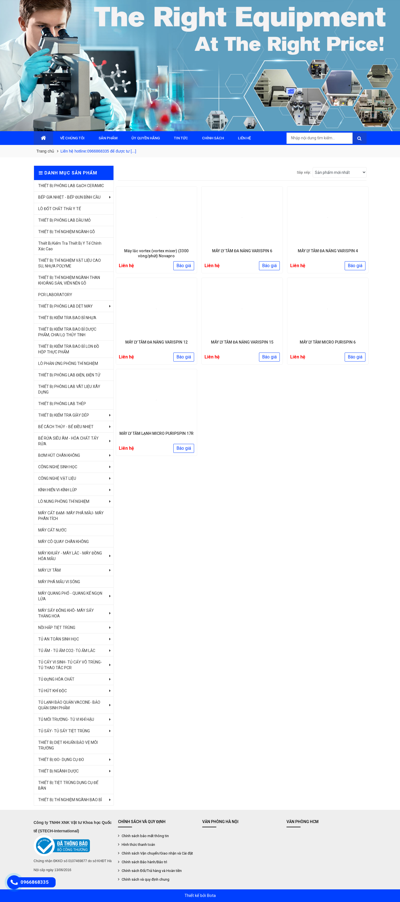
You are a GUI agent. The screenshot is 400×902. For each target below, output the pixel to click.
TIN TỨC (181, 138)
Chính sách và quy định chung (145, 879)
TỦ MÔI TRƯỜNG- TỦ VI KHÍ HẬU (66, 719)
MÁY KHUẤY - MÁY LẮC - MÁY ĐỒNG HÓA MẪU (70, 556)
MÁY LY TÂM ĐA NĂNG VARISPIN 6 (242, 251)
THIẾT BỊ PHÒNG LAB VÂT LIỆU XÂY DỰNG (69, 389)
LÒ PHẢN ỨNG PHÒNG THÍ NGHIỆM (68, 363)
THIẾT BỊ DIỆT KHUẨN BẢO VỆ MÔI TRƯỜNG (68, 745)
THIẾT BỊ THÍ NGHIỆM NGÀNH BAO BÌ (70, 800)
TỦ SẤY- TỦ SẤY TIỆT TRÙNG (64, 731)
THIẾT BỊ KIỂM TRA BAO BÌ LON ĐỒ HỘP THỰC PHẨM (68, 349)
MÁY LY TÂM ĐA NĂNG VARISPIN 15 (242, 342)
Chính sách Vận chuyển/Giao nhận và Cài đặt (157, 853)
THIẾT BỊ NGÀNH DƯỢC (58, 771)
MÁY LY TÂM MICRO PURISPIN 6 (328, 342)
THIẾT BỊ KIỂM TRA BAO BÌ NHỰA (67, 317)
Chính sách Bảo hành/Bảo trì (144, 862)
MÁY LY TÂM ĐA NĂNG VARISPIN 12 (156, 342)
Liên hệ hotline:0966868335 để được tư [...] (98, 151)
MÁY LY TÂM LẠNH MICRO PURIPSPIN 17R (156, 433)
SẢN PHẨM (108, 138)
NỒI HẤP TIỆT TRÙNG (56, 627)
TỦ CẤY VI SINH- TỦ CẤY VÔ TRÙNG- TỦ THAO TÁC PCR (70, 665)
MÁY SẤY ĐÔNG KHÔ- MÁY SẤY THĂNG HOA (66, 613)
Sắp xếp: (304, 172)
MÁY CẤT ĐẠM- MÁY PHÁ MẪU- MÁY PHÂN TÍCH (71, 516)
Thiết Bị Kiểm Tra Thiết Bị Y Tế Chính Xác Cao (69, 246)
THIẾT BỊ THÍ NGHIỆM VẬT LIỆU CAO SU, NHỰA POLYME (69, 263)
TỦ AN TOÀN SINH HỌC (58, 639)
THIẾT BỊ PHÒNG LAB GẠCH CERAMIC (71, 185)
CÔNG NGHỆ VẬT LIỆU (57, 478)
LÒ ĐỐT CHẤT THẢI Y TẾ (59, 208)
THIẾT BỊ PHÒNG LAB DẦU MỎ (64, 220)
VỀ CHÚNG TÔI (72, 138)
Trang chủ (45, 151)
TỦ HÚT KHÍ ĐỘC (52, 691)
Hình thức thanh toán (138, 844)
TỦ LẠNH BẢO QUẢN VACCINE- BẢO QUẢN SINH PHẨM (69, 705)
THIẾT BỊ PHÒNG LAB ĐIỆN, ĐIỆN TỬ (69, 375)
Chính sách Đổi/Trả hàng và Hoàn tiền (151, 871)
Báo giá (183, 265)
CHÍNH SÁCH (213, 138)
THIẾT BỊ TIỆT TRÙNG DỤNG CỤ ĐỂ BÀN (68, 785)
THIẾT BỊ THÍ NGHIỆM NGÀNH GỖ (66, 232)
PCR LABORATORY (55, 294)
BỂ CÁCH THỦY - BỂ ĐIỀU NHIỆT (66, 426)
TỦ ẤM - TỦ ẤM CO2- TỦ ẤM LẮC (66, 650)
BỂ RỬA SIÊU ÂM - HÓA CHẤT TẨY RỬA (68, 441)
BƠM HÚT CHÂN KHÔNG (59, 455)
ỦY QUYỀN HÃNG (145, 138)
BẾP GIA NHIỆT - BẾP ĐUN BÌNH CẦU (69, 197)
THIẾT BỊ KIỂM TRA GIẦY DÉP (63, 415)
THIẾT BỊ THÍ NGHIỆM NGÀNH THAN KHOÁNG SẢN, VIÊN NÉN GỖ (69, 280)
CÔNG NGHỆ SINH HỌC (57, 467)
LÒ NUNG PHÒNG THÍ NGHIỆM (63, 501)
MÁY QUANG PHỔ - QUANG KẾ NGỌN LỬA (70, 596)
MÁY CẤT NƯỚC (52, 530)
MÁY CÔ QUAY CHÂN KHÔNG (63, 541)
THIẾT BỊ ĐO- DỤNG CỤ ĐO (61, 759)
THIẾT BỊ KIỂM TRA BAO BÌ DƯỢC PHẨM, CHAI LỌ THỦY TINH (67, 332)
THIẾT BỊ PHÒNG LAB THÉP (62, 403)
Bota (211, 895)
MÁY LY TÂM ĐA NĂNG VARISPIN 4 (328, 251)
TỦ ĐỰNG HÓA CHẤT (56, 679)
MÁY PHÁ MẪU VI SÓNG (59, 582)
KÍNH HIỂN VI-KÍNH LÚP (57, 490)
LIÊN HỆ (244, 138)
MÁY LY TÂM (49, 570)
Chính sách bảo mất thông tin (145, 836)
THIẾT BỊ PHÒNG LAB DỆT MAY (65, 306)
